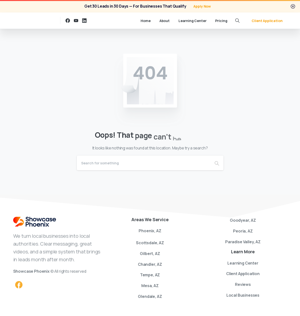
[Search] (143, 163)
